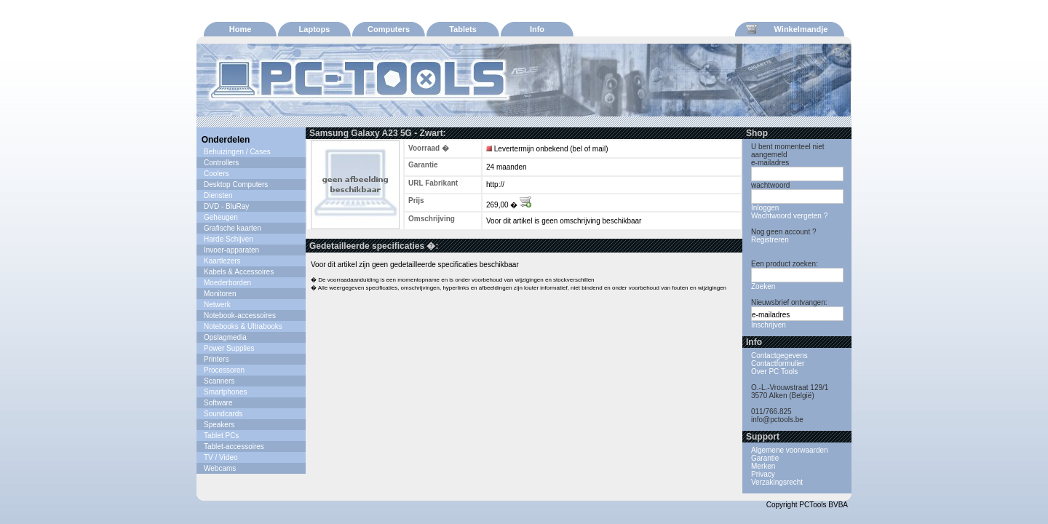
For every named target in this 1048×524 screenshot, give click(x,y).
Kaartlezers (222, 261)
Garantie (765, 458)
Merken (763, 466)
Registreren (770, 240)
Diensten (218, 195)
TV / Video (221, 457)
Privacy (763, 474)
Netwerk (217, 305)
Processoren (224, 370)
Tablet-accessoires (234, 446)
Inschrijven (768, 325)
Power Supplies (229, 348)
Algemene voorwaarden (789, 450)
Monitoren (220, 294)
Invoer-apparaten (231, 250)
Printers (216, 359)
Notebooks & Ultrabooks (243, 326)
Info (537, 29)
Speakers (219, 425)
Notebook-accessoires (240, 315)
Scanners (219, 381)
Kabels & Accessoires (239, 272)
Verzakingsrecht (777, 482)
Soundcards (223, 414)
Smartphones (225, 392)
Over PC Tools (774, 372)
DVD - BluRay (226, 206)
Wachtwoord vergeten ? (789, 216)
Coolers (216, 174)
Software (218, 403)
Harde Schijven (228, 239)
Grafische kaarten (232, 228)
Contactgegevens (779, 356)
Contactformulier (777, 364)
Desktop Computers (236, 184)
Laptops (314, 29)
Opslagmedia (225, 337)
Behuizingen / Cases (237, 152)
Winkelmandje (786, 29)
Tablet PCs (221, 436)
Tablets (463, 29)
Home (240, 29)
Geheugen (221, 217)
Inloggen (765, 208)
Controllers (221, 163)
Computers (389, 29)
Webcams (220, 468)
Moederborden (227, 283)
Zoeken (763, 286)
